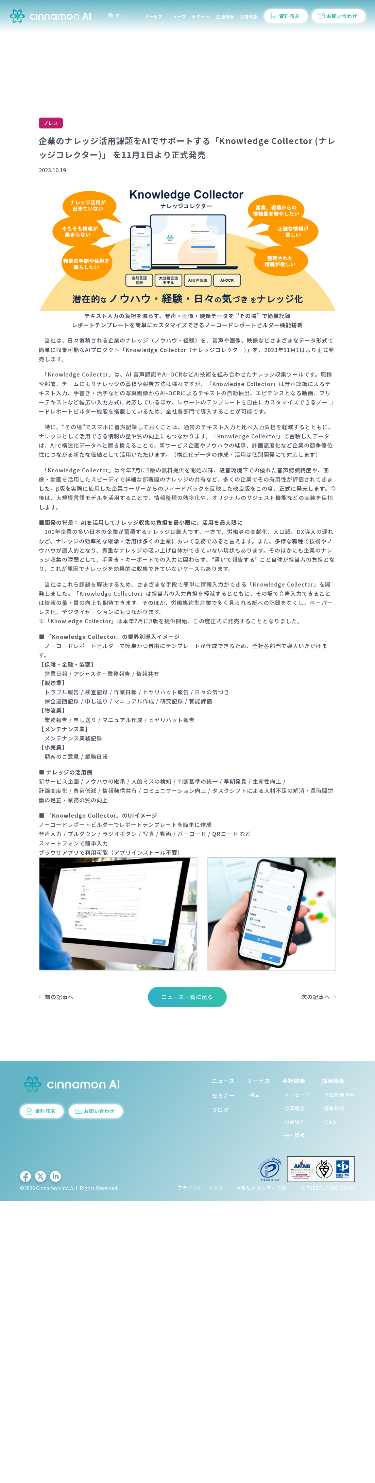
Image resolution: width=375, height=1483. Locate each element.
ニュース (177, 19)
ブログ (220, 1110)
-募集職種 (333, 1108)
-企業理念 (293, 1108)
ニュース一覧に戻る (187, 997)
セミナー (201, 19)
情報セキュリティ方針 (261, 1187)
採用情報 (249, 19)
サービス (154, 19)
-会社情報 (293, 1135)
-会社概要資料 (338, 1094)
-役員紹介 (293, 1121)
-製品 (253, 1094)
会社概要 (225, 19)
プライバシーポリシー (202, 1187)
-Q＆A (329, 1121)
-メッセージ (296, 1094)
